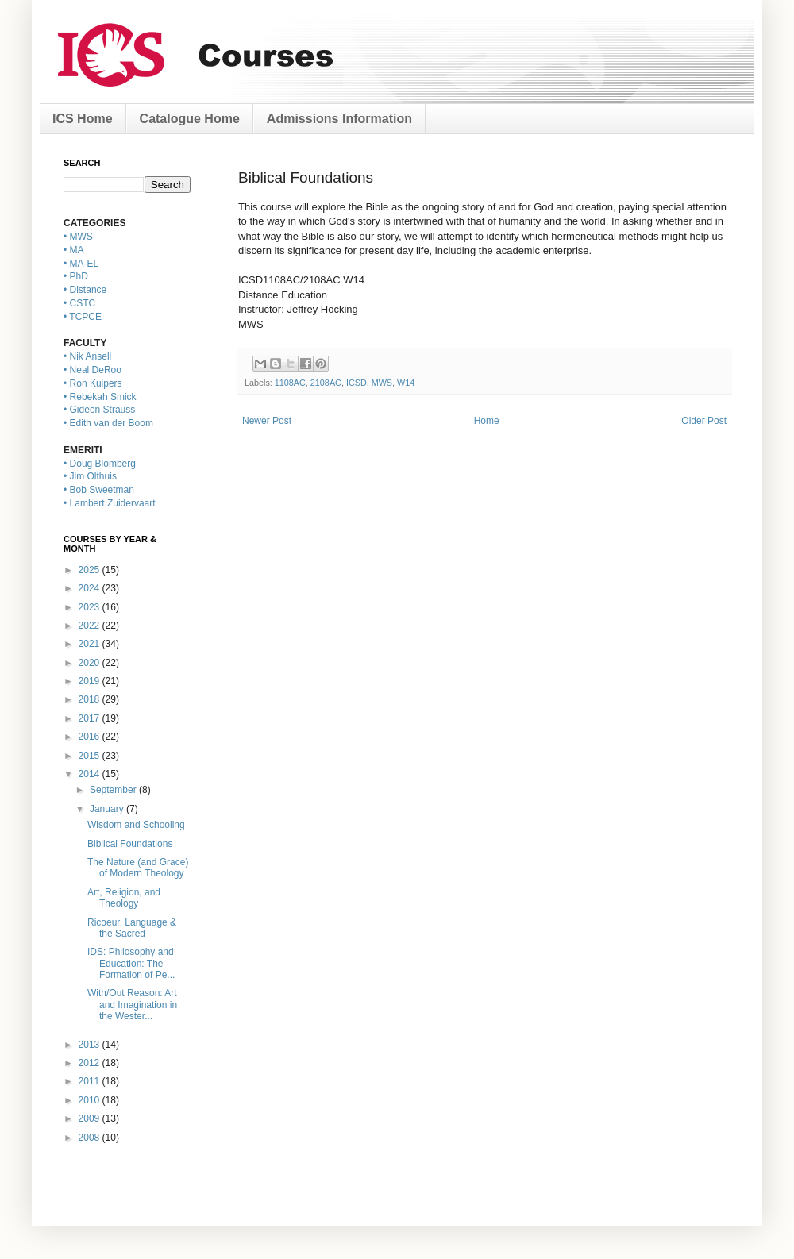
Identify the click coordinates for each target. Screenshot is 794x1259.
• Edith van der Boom (108, 423)
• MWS (78, 236)
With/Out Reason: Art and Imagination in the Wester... (132, 1005)
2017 (90, 718)
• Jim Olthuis (90, 476)
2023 (90, 607)
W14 (405, 382)
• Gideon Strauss (99, 409)
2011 (90, 1081)
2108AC (325, 382)
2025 (90, 570)
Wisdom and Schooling (136, 824)
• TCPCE (83, 316)
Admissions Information (339, 118)
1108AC (290, 382)
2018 (90, 699)
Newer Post (266, 420)
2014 (90, 774)
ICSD (356, 382)
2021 (90, 643)
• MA (74, 250)
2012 (90, 1062)
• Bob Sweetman (99, 489)
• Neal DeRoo (92, 369)
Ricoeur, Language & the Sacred (131, 928)
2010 (90, 1100)
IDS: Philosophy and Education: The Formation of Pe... (131, 963)
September (114, 789)
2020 (90, 662)
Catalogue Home (190, 118)
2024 (90, 588)
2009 (90, 1118)
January (108, 808)
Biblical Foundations (129, 843)
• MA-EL (81, 263)
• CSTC (79, 303)
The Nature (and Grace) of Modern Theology (137, 868)
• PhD (76, 276)
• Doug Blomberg (100, 463)
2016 (90, 736)
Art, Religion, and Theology (123, 898)
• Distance (85, 289)
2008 (90, 1137)
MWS (382, 382)
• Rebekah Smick (100, 396)
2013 (90, 1044)
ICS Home (82, 118)
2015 (90, 755)
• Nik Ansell (87, 356)
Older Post (704, 420)
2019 (90, 681)
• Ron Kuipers (93, 383)
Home (486, 420)
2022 (90, 625)
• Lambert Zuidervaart (110, 503)
